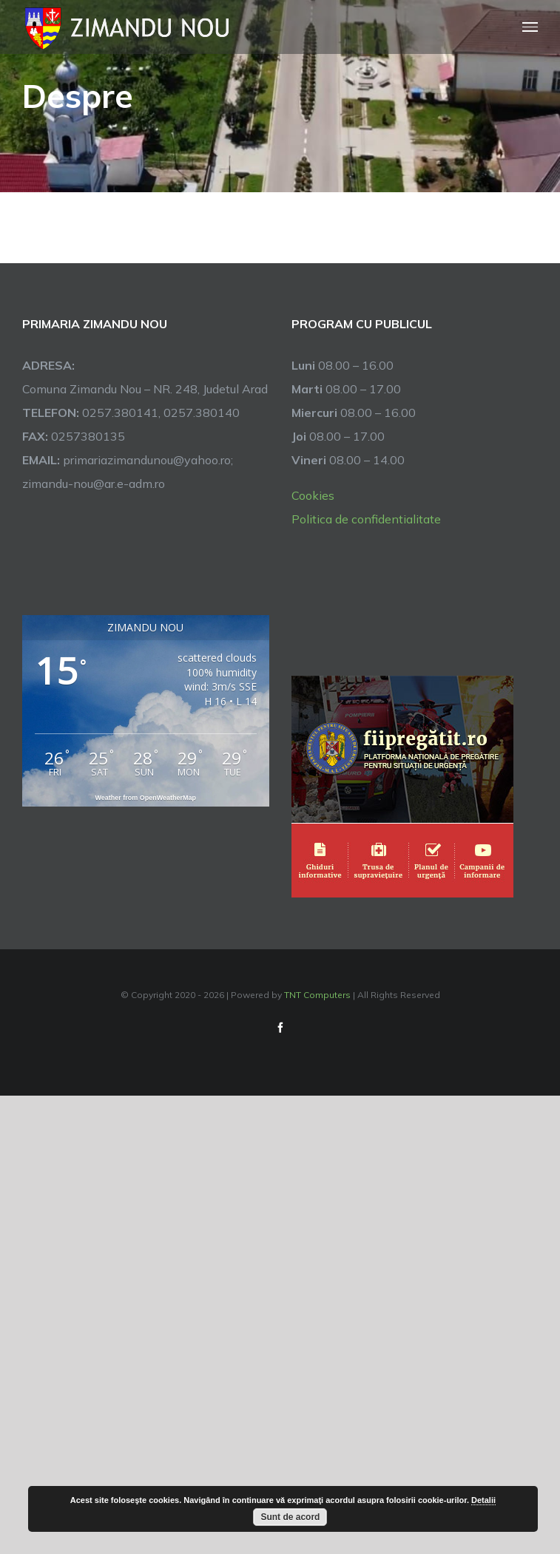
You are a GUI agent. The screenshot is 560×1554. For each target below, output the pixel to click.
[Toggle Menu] (530, 27)
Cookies (312, 495)
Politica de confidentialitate (366, 519)
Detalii (483, 1500)
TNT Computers (317, 994)
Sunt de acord (290, 1517)
